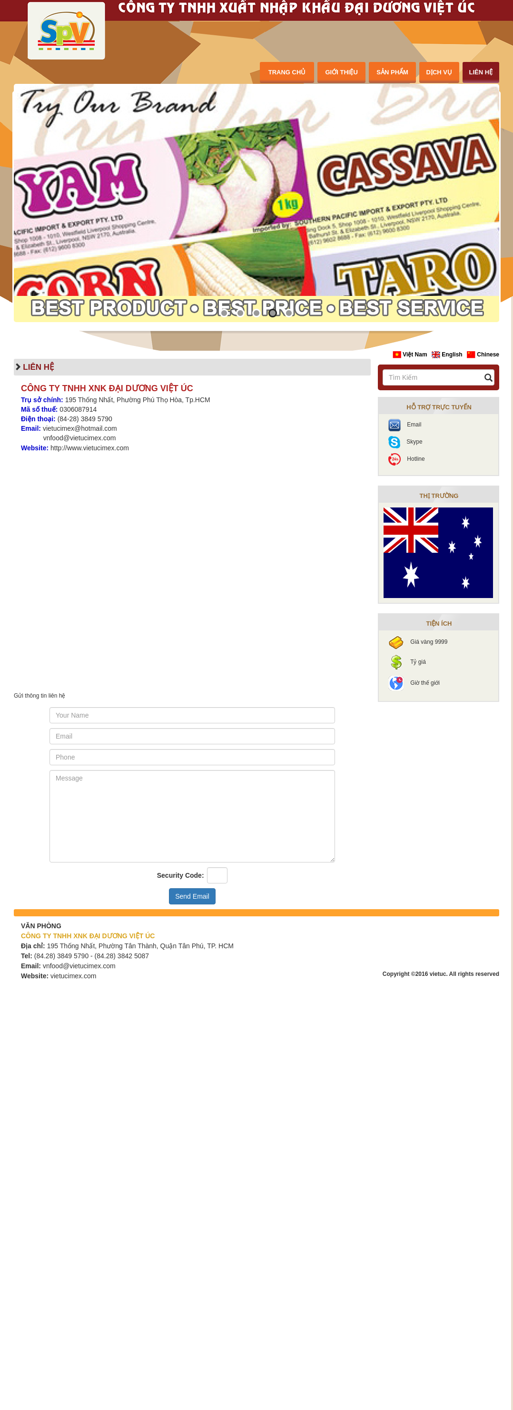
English (448, 354)
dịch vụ (439, 72)
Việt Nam (411, 354)
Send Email (192, 896)
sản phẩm (392, 72)
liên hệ (481, 72)
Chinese (483, 354)
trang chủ (287, 72)
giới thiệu (342, 72)
